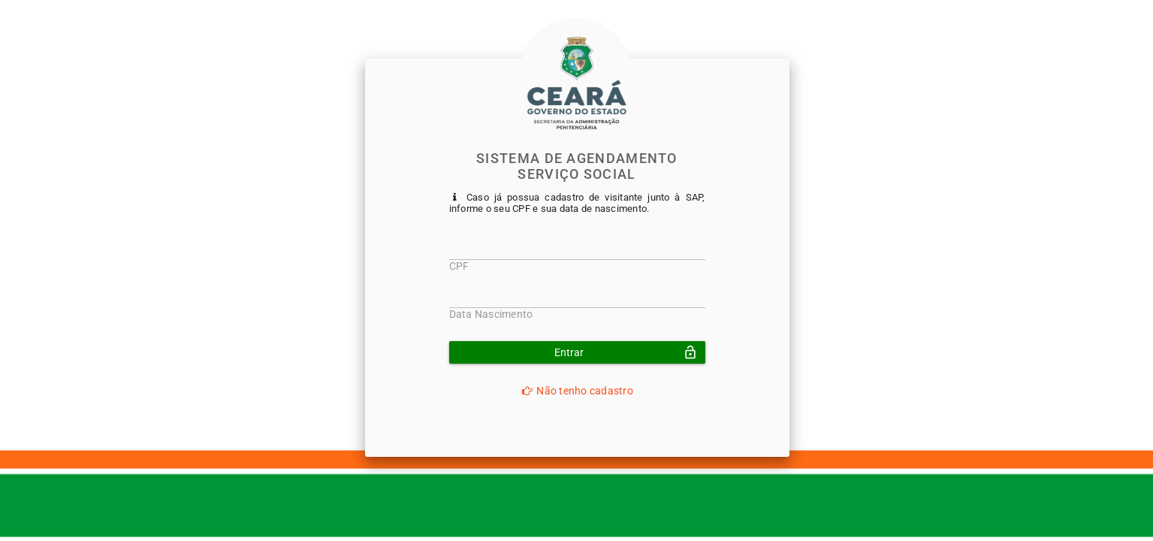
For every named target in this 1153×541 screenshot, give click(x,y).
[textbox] (577, 252)
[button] (577, 352)
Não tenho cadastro (577, 391)
